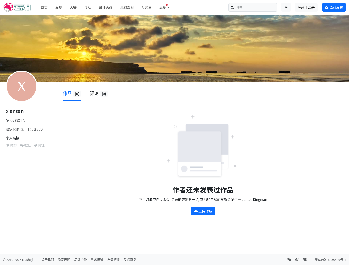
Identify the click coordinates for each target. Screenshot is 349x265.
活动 (87, 7)
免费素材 (127, 7)
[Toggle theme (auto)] (286, 7)
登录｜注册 (306, 7)
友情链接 (113, 259)
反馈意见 (130, 259)
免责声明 (64, 259)
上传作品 (203, 211)
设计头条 (105, 7)
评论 (99, 93)
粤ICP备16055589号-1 (330, 259)
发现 (58, 7)
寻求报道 (97, 259)
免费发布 (334, 7)
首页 (44, 7)
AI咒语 (146, 7)
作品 (72, 93)
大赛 (73, 7)
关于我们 (47, 259)
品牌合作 (80, 259)
